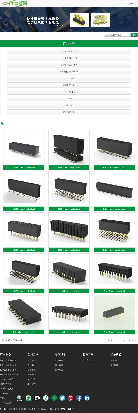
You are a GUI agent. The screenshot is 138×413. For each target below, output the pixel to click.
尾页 (125, 340)
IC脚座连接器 (69, 85)
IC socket (68, 99)
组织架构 (31, 374)
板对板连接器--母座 (69, 58)
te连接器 (56, 409)
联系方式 (114, 360)
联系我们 (115, 354)
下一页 (117, 340)
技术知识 (59, 370)
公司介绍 (33, 354)
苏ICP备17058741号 (67, 409)
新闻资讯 (60, 354)
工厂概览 (31, 384)
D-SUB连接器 (69, 112)
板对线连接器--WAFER (69, 72)
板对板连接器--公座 (69, 51)
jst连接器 (39, 409)
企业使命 (31, 365)
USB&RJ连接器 (69, 92)
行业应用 (88, 354)
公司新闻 (59, 360)
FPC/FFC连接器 (69, 78)
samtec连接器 (48, 409)
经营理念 (31, 370)
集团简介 (31, 360)
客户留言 (114, 365)
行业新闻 (59, 365)
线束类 (69, 105)
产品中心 (5, 354)
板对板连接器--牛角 (69, 65)
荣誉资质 (31, 379)
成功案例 (86, 360)
